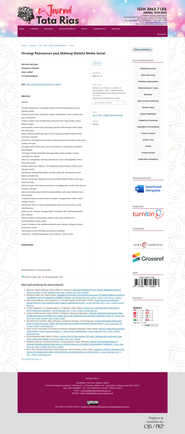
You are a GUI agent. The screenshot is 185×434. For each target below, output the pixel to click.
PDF (98, 64)
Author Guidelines (148, 114)
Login (165, 2)
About (84, 29)
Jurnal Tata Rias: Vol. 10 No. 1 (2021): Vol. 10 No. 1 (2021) (96, 297)
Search (162, 34)
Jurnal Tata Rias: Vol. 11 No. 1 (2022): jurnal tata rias (74, 310)
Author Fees (148, 139)
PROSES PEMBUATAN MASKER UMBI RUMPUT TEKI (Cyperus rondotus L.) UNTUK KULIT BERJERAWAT (76, 330)
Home (23, 45)
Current (34, 29)
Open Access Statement (148, 101)
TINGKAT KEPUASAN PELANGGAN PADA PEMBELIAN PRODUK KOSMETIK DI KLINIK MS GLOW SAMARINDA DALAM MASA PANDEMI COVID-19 (75, 314)
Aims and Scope (148, 75)
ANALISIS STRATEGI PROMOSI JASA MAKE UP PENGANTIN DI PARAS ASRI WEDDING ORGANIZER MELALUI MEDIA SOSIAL (75, 350)
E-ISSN (148, 146)
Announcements (67, 29)
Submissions (99, 29)
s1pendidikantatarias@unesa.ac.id (96, 390)
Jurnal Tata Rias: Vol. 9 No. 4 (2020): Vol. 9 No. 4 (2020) (65, 292)
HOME (21, 29)
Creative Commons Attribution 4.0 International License (105, 406)
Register (116, 29)
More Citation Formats (103, 103)
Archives (48, 29)
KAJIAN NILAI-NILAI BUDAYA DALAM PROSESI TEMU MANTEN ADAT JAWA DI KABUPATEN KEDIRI (73, 301)
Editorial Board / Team (148, 88)
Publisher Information (148, 81)
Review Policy (148, 107)
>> (41, 359)
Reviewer (148, 94)
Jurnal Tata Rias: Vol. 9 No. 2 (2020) (65, 339)
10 (36, 359)
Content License (148, 133)
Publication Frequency (148, 159)
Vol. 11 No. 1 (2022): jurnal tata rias (52, 45)
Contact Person (148, 152)
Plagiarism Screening (148, 120)
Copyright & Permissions (148, 127)
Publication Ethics (148, 68)
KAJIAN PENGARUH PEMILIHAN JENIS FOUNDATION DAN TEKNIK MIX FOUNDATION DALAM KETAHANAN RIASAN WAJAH (74, 322)
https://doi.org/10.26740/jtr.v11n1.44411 (43, 84)
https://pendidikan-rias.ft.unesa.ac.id (97, 393)
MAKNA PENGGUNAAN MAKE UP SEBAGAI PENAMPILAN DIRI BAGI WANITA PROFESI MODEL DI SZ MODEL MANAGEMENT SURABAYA (72, 342)
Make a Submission (142, 49)
